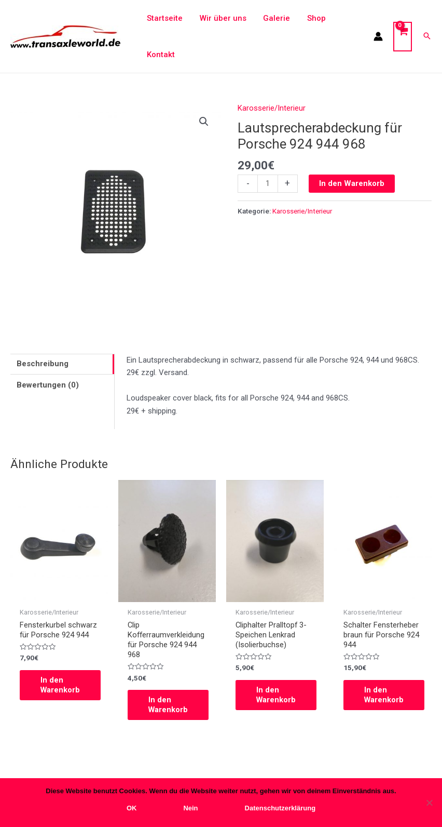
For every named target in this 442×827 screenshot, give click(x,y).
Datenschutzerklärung (280, 808)
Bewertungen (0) (48, 385)
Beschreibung (42, 363)
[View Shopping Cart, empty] (402, 36)
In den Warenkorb (351, 183)
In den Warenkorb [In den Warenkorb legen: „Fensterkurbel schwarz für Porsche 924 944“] (60, 686)
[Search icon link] (427, 36)
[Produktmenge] (267, 184)
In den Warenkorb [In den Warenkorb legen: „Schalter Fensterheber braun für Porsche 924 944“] (384, 696)
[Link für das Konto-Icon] (378, 36)
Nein (190, 808)
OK (132, 808)
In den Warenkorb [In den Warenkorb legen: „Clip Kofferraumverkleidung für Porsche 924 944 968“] (168, 706)
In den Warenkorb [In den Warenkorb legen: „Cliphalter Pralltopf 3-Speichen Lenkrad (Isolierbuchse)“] (276, 696)
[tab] (62, 364)
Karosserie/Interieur (272, 108)
